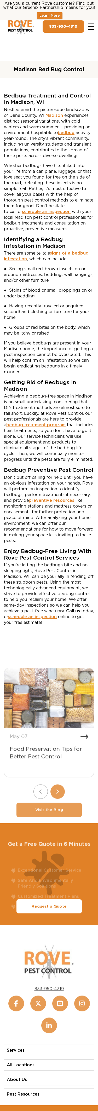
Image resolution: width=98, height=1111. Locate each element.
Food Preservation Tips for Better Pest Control (46, 760)
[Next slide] (57, 799)
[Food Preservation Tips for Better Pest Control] (49, 705)
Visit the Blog (49, 817)
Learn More (49, 16)
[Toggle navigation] (91, 27)
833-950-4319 (63, 26)
